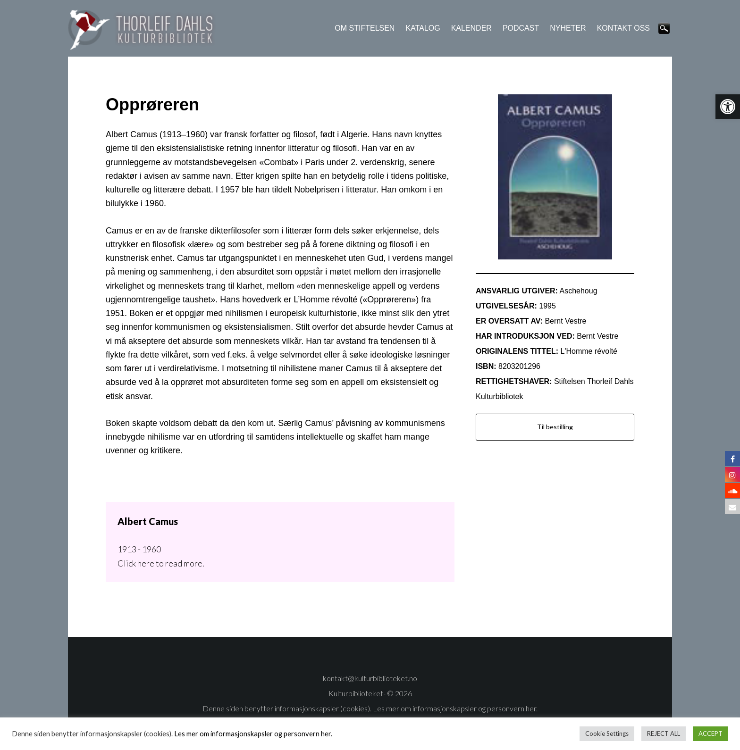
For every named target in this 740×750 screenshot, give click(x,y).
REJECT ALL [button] (663, 733)
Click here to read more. (161, 563)
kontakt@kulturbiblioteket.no (370, 678)
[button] (727, 106)
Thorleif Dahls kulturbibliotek (143, 29)
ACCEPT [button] (710, 733)
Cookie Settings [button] (607, 733)
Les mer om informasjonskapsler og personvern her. (454, 708)
